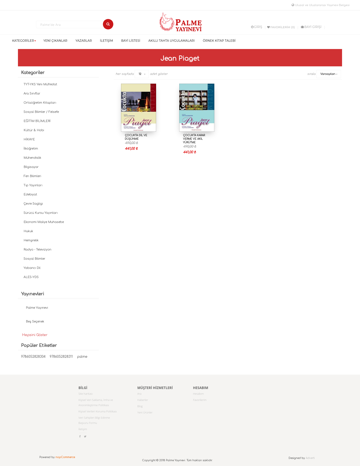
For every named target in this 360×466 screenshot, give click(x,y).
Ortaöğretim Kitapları (40, 102)
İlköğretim (31, 148)
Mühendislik (32, 157)
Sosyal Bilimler (34, 258)
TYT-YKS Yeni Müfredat (40, 84)
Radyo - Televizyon (37, 249)
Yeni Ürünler (145, 412)
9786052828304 (33, 357)
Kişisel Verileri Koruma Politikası (97, 411)
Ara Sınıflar (32, 93)
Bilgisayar (31, 167)
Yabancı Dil (32, 268)
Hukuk (28, 231)
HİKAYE (29, 139)
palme (82, 357)
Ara (139, 393)
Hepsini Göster (35, 335)
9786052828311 (61, 357)
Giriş (256, 27)
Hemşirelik (31, 240)
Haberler (142, 400)
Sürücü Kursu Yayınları (41, 212)
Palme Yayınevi (37, 307)
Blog (140, 406)
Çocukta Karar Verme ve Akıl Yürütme (194, 139)
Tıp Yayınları (33, 185)
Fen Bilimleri (32, 176)
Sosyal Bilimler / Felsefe (41, 111)
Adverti (310, 458)
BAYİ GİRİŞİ (311, 27)
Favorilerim (200, 400)
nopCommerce (65, 457)
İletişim (82, 429)
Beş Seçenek (35, 321)
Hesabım (198, 393)
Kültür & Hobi (34, 130)
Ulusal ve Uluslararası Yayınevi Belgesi (321, 5)
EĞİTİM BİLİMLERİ (37, 121)
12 (140, 74)
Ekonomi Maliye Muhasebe (44, 222)
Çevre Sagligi (33, 203)
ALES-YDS (31, 277)
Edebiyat (30, 194)
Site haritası (85, 393)
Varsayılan (327, 74)
